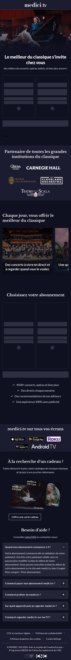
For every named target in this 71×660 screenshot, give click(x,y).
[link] (17, 439)
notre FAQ (30, 536)
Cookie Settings (53, 638)
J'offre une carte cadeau (24, 516)
